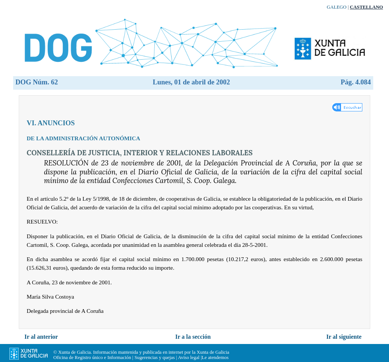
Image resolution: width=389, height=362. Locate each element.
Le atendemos (215, 357)
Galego (337, 7)
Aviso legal (189, 357)
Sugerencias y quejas (154, 357)
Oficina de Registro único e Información (92, 357)
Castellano (366, 7)
